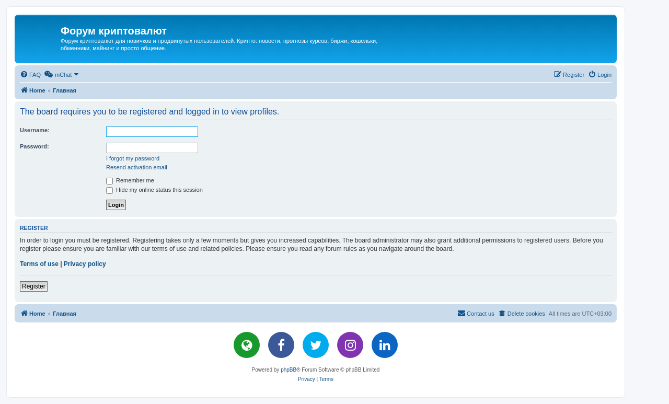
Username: (35, 130)
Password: (34, 146)
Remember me (130, 180)
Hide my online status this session (154, 190)
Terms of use (39, 264)
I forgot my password (132, 158)
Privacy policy (85, 264)
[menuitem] (30, 74)
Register (33, 286)
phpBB (288, 370)
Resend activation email (136, 167)
